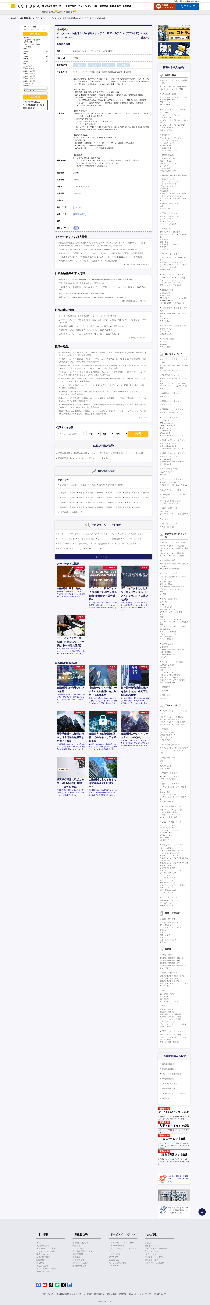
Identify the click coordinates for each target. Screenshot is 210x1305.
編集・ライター (166, 935)
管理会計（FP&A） (167, 584)
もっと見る (143, 418)
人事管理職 (164, 647)
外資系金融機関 (80, 453)
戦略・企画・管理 (169, 599)
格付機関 (163, 344)
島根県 (111, 502)
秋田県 (100, 492)
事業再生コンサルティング (173, 409)
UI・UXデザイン (166, 840)
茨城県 (127, 492)
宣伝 (161, 937)
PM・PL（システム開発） (169, 776)
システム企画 (165, 768)
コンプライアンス (166, 672)
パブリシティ (150, 1254)
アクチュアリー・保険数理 (170, 232)
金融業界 (76, 1245)
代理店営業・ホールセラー (170, 244)
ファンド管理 (165, 168)
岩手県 (81, 492)
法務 (161, 670)
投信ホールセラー (166, 161)
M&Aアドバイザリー (167, 472)
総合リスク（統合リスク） (170, 216)
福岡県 (120, 485)
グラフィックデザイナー (169, 922)
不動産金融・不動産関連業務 (174, 175)
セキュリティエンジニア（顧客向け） (174, 885)
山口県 (139, 502)
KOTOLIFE (113, 1257)
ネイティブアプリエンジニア (170, 870)
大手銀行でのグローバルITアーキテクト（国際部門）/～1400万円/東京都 (88, 261)
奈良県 (81, 502)
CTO (161, 761)
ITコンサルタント (166, 421)
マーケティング (166, 607)
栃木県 (137, 492)
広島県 (129, 502)
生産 (164, 1006)
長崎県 (109, 507)
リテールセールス (166, 301)
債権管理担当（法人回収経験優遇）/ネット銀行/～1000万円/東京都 (85, 330)
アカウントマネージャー (169, 794)
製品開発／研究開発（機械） (170, 960)
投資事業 (166, 135)
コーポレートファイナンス (69, 534)
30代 (31, 44)
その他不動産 (165, 208)
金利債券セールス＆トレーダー (171, 262)
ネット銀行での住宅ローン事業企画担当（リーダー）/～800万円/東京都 (87, 316)
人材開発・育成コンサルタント (171, 448)
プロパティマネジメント (169, 186)
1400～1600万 (29, 76)
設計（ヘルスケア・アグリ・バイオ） (174, 1001)
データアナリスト (166, 906)
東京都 (76, 173)
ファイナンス (134, 544)
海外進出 (166, 695)
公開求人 (27, 40)
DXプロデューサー (167, 732)
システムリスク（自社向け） (170, 677)
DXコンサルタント (167, 433)
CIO (161, 763)
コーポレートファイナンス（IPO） (173, 125)
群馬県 (146, 492)
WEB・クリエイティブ (172, 822)
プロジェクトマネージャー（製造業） (174, 1024)
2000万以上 (28, 83)
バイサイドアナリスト (168, 163)
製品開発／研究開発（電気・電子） (173, 958)
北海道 (63, 492)
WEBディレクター (167, 835)
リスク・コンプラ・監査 (172, 662)
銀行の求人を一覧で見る (138, 338)
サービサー (164, 342)
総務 (161, 617)
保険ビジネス (168, 228)
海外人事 (163, 657)
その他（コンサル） (170, 523)
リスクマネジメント (170, 213)
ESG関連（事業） (170, 560)
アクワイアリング (166, 329)
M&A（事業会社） (166, 637)
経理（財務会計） (166, 582)
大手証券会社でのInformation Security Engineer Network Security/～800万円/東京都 (92, 297)
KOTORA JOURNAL (117, 1263)
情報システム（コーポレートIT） (172, 810)
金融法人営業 (165, 293)
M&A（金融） (165, 113)
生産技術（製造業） (167, 1012)
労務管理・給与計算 (167, 655)
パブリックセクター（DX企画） (172, 717)
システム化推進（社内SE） (170, 812)
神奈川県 (73, 485)
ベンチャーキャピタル (168, 150)
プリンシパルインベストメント (171, 138)
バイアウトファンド (108, 534)
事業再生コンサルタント (169, 413)
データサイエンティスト (169, 901)
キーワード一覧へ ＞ (103, 557)
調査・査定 (164, 242)
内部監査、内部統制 (167, 665)
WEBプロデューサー (167, 828)
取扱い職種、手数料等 (116, 1294)
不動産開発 (164, 191)
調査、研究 (164, 511)
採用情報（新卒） (152, 1260)
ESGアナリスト (166, 102)
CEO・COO (164, 690)
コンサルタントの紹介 (46, 1251)
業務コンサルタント (167, 404)
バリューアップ (90, 534)
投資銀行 (103, 544)
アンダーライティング (132, 539)
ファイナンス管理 (169, 573)
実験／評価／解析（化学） (170, 981)
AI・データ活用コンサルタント (171, 435)
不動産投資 (115, 539)
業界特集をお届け (80, 1243)
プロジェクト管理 (169, 773)
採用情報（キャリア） (154, 1257)
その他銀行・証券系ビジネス (174, 308)
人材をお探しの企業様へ (183, 1)
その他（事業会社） (167, 639)
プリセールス (165, 792)
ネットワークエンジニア (169, 880)
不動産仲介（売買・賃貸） (170, 203)
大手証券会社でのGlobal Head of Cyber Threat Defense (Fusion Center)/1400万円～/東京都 (95, 279)
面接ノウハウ (42, 1254)
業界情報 (40, 1263)
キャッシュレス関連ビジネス (174, 326)
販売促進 (163, 942)
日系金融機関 (79, 214)
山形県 (109, 492)
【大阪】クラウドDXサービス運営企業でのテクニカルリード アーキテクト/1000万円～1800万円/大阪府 (100, 257)
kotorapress (114, 1260)
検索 (138, 433)
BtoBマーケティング (167, 609)
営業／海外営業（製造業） (170, 1042)
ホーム (39, 1243)
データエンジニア (166, 875)
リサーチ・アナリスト (168, 267)
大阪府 (111, 485)
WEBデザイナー (166, 833)
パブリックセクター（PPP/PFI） (172, 89)
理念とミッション (152, 1245)
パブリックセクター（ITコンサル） (173, 370)
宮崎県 (137, 507)
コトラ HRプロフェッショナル (122, 1243)
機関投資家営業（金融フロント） (172, 303)
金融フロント (168, 290)
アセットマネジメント (168, 184)
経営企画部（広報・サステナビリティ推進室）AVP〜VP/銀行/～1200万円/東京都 (91, 326)
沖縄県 (74, 512)
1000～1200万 (29, 71)
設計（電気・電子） (167, 994)
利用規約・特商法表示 (94, 1294)
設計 (164, 990)
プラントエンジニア (167, 1022)
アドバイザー (63, 544)
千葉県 (93, 485)
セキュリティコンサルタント (170, 490)
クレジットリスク (166, 219)
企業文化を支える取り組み (156, 1248)
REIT (74, 544)
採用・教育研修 (166, 652)
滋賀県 (72, 502)
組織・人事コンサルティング (174, 440)
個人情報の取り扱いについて (68, 1294)
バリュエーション (136, 534)
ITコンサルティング (170, 417)
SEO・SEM (164, 838)
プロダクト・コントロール (170, 589)
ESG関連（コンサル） (172, 375)
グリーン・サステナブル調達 (170, 1019)
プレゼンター (165, 166)
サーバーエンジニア (167, 883)
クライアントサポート (168, 632)
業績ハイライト (151, 1251)
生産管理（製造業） (167, 1009)
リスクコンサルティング (172, 479)
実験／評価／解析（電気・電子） (172, 976)
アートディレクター (167, 925)
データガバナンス (166, 903)
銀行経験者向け (79, 1266)
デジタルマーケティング (169, 830)
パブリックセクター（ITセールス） (173, 724)
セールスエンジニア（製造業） (171, 1035)
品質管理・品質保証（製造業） (171, 1017)
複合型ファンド (166, 145)
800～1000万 (28, 68)
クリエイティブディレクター (170, 927)
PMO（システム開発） (168, 779)
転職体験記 (41, 1260)
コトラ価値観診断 (116, 1245)
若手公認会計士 (79, 1260)
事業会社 (105, 458)
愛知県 (102, 485)
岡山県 (120, 502)
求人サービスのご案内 (46, 1248)
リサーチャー (165, 519)
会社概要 (148, 1243)
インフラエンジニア (167, 878)
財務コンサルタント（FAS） (170, 457)
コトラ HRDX (114, 1254)
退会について (160, 1294)
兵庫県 (146, 497)
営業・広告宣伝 (169, 919)
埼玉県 (83, 485)
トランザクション (65, 548)
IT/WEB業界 (78, 1254)
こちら (33, 108)
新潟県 (72, 497)
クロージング (101, 548)
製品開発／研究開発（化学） (170, 963)
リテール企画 (165, 321)
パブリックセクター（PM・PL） (172, 719)
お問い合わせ (47, 1294)
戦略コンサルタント (167, 396)
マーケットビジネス (170, 254)
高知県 (91, 507)
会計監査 (163, 594)
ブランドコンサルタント (169, 503)
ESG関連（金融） (170, 94)
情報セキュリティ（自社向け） (171, 675)
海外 (82, 512)
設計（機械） (165, 996)
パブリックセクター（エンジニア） (173, 722)
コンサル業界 (78, 1248)
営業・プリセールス (170, 783)
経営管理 (166, 687)
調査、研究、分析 (169, 508)
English (196, 1)
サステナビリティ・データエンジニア (174, 748)
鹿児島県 (64, 512)
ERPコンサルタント (167, 423)
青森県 (72, 492)
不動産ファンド (166, 148)
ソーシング (102, 539)
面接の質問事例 (43, 1257)
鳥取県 (102, 502)
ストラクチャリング (66, 539)
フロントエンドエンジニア (170, 853)
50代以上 (27, 47)
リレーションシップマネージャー (172, 280)
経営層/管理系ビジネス (82, 1251)
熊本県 (118, 507)
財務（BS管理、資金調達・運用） (172, 587)
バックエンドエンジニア (169, 856)
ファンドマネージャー (168, 158)
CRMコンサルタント (167, 426)
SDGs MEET (114, 1266)
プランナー (164, 930)
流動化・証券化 (166, 130)
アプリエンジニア (166, 893)
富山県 (91, 497)
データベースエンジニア (169, 873)
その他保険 (164, 249)
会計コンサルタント (167, 459)
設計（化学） (165, 999)
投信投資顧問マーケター (169, 171)
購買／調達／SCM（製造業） (171, 1014)
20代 (25, 44)
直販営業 (163, 247)
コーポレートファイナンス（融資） (173, 278)
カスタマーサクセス (167, 802)
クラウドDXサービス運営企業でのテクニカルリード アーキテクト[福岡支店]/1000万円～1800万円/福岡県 (101, 253)
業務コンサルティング (171, 401)
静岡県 (127, 497)
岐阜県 (118, 497)
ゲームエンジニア (166, 888)
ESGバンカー (165, 105)
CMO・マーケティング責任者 (171, 612)
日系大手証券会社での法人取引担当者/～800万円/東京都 (81, 283)
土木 (161, 206)
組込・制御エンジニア (168, 890)
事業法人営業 (165, 296)
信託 (161, 311)
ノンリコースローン (84, 548)
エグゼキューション (86, 539)
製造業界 (76, 1257)
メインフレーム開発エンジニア (171, 851)
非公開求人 (36, 40)
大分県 (127, 507)
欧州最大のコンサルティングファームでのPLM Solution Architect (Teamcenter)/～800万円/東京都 (98, 249)
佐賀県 (100, 507)
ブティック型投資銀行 (99, 453)
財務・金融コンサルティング (174, 453)
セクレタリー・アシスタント (170, 619)
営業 (161, 932)
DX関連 (165, 729)
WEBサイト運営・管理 (168, 817)
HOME (13, 18)
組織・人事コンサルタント (170, 443)
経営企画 (163, 602)
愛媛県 (81, 507)
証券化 (123, 534)
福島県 (118, 492)
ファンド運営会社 (135, 453)
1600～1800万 (29, 78)
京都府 (63, 502)
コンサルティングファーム (86, 458)
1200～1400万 (29, 73)
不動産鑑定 (164, 189)
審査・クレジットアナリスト (170, 285)
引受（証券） (165, 318)
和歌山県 (92, 502)
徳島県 (63, 507)
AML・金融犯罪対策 (167, 682)
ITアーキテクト (41, 18)
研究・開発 (167, 954)
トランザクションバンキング (170, 283)
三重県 (137, 497)
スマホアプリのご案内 (46, 1268)
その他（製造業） (166, 1027)
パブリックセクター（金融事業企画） (174, 87)
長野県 (81, 497)
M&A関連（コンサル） (172, 468)
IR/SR (162, 605)
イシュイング (165, 331)
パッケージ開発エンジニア (170, 848)
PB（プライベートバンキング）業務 (173, 298)
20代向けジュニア (80, 1263)
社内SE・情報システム (172, 806)
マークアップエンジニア (169, 825)
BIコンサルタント (166, 428)
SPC (112, 544)
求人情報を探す (26, 18)
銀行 (76, 228)
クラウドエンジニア (167, 868)
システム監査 (165, 668)
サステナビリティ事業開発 (170, 569)
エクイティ (121, 544)
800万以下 (27, 66)
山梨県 (63, 497)
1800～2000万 (29, 81)
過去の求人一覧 (43, 1271)
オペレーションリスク (168, 224)
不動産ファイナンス (167, 179)
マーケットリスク (166, 221)
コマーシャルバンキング (172, 274)
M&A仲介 (163, 474)
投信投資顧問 (168, 155)
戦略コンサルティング (171, 393)
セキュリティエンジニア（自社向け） (174, 680)
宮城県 (91, 492)
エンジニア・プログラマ (172, 845)
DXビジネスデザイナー (168, 735)
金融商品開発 (165, 270)
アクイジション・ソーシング (170, 181)
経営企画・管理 (169, 757)
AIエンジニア (165, 740)
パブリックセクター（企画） (174, 542)
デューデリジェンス (87, 544)
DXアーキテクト (166, 737)
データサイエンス (169, 897)
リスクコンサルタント (168, 483)
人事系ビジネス (169, 644)
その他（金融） (169, 339)
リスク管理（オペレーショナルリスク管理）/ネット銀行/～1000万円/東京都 (89, 334)
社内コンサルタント (167, 766)
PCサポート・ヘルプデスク (170, 815)
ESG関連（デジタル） (172, 744)
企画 (161, 614)
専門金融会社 (118, 453)
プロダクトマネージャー (169, 634)
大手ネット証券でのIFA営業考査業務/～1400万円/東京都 (81, 293)
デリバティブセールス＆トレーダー (173, 265)
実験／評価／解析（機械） (170, 978)
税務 (161, 592)
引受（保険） (165, 239)
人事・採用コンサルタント (170, 446)
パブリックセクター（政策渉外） (172, 553)
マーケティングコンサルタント (171, 501)
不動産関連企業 (65, 458)
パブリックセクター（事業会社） (172, 546)
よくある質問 (42, 1266)
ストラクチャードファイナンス (171, 127)
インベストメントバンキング (174, 109)
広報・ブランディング (168, 940)
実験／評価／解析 (169, 972)
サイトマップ (145, 1294)
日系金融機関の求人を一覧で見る (134, 301)
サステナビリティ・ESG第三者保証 (173, 383)
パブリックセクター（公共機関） (172, 556)
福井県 (109, 497)
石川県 (100, 497)
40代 (37, 44)
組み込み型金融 (166, 334)
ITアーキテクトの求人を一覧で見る (134, 265)
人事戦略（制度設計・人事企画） (172, 650)
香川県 (72, 507)
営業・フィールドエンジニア (174, 1031)
